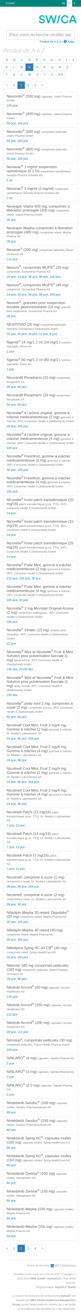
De (63, 3)
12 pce (43, 334)
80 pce (11, 717)
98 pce (43, 276)
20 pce (22, 334)
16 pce (32, 334)
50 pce (11, 123)
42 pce (11, 643)
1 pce (10, 351)
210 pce (12, 578)
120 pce (12, 996)
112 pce (12, 259)
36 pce (11, 886)
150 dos (12, 669)
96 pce (22, 738)
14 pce (22, 276)
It (74, 3)
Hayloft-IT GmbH (65, 1287)
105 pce (22, 426)
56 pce (32, 276)
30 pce (11, 219)
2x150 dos (26, 669)
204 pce (33, 738)
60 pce (22, 387)
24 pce (11, 738)
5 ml (9, 180)
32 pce (11, 334)
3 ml (9, 198)
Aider (69, 41)
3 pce (10, 1063)
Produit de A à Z (50, 41)
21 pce (20, 825)
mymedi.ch (54, 1278)
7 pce (10, 825)
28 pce (11, 276)
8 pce (53, 334)
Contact (10, 3)
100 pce (12, 105)
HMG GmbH (37, 1278)
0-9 (61, 74)
